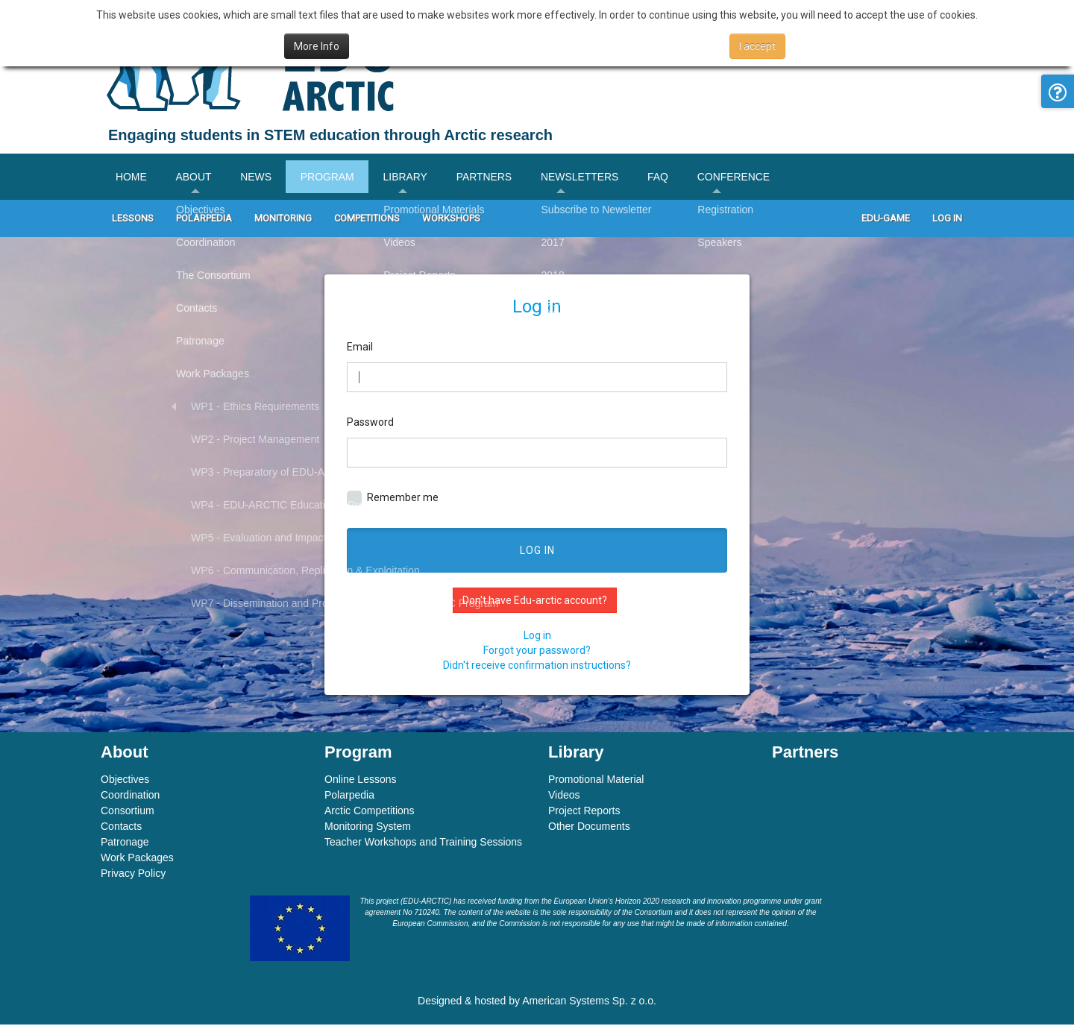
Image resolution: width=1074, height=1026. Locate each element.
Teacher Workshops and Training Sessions (423, 843)
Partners (490, 177)
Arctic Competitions (369, 812)
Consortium (127, 812)
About (195, 177)
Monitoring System (367, 828)
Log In (947, 219)
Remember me (393, 499)
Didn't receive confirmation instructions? (537, 667)
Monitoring (283, 219)
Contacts (121, 828)
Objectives (125, 781)
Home (131, 177)
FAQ (666, 177)
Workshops (451, 219)
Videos (564, 796)
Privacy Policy (133, 875)
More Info (316, 46)
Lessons (133, 219)
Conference (742, 177)
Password (370, 423)
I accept (757, 46)
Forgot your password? (537, 652)
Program (330, 177)
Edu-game (885, 219)
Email (360, 347)
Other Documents (589, 828)
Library (410, 177)
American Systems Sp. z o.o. (589, 1002)
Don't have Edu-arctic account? (534, 602)
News (258, 177)
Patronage (125, 843)
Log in (537, 552)
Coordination (130, 796)
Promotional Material (596, 781)
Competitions (367, 219)
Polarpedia (204, 219)
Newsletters (586, 177)
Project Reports (584, 812)
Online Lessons (360, 781)
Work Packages (137, 859)
